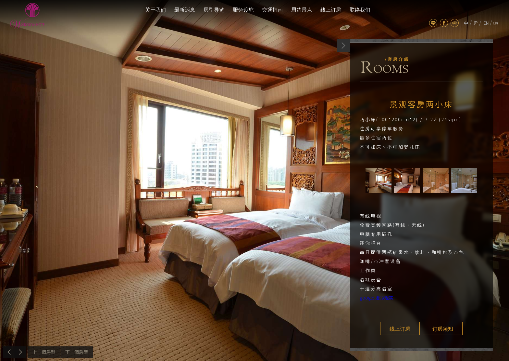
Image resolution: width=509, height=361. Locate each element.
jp (475, 23)
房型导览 (214, 9)
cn (495, 23)
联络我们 (360, 9)
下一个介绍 (76, 352)
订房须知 (442, 328)
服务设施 (243, 9)
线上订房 (330, 9)
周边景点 (301, 9)
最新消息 (184, 9)
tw (466, 23)
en (486, 23)
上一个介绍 (44, 352)
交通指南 (272, 9)
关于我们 (155, 9)
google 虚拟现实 (376, 297)
